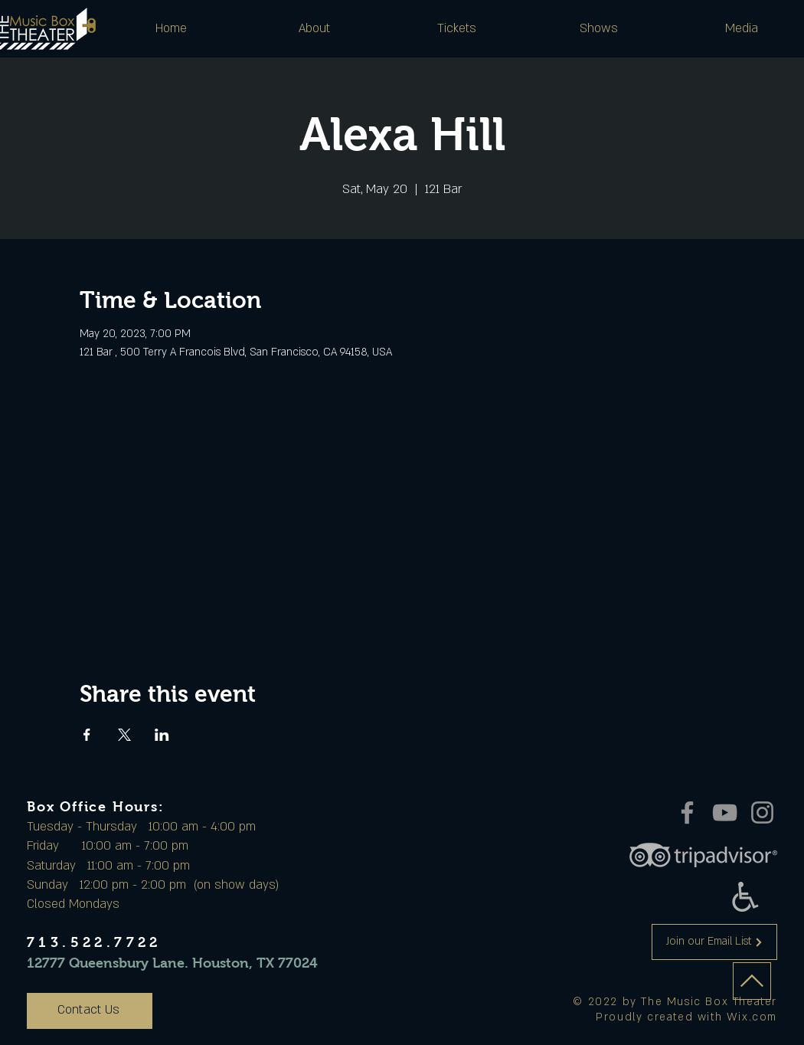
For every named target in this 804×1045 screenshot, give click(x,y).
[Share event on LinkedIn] (162, 735)
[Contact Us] (89, 1011)
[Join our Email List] (714, 942)
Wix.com (752, 1017)
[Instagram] (762, 812)
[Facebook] (687, 812)
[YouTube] (725, 812)
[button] (314, 28)
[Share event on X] (124, 735)
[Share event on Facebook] (87, 735)
